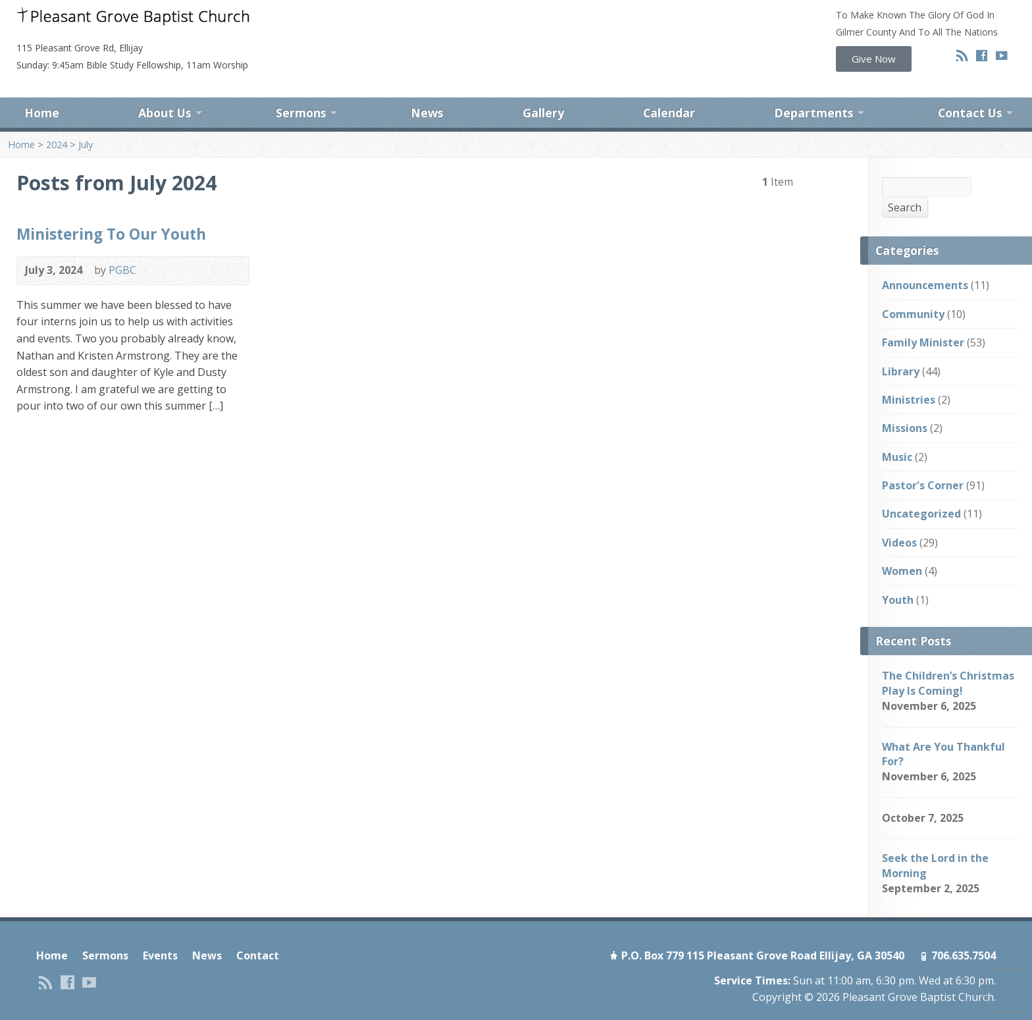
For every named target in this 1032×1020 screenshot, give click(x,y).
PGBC (122, 247)
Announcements (925, 262)
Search (904, 185)
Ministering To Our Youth (111, 211)
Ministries (908, 376)
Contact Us (970, 91)
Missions (904, 405)
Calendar (669, 91)
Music (897, 434)
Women (902, 548)
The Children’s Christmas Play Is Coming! (948, 660)
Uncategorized (921, 491)
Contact (257, 933)
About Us (164, 91)
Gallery (543, 91)
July (85, 121)
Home (41, 91)
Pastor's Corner (923, 462)
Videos (899, 519)
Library (900, 348)
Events (160, 933)
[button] (874, 59)
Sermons (301, 91)
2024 (56, 121)
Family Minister (923, 319)
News (427, 91)
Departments (813, 91)
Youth (898, 577)
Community (913, 291)
